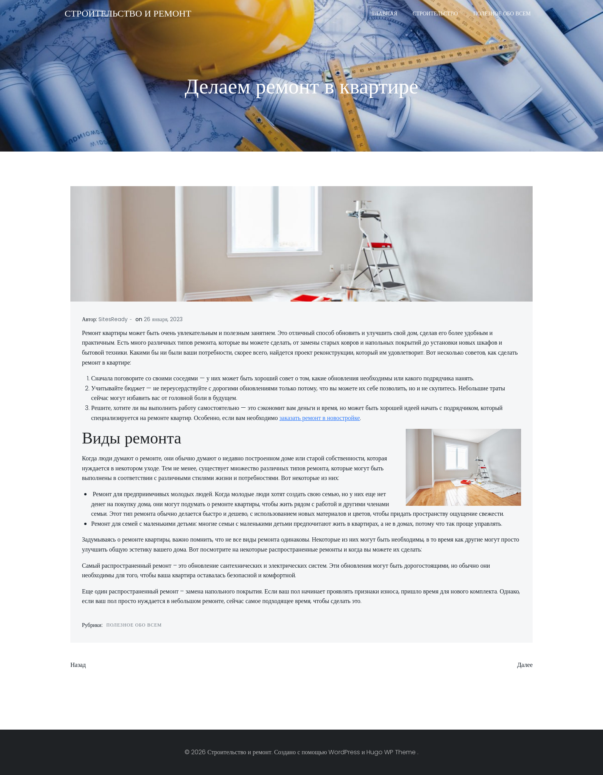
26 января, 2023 (163, 319)
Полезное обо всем (502, 13)
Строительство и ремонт (128, 13)
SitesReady (113, 319)
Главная (385, 13)
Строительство (435, 13)
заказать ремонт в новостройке (319, 417)
